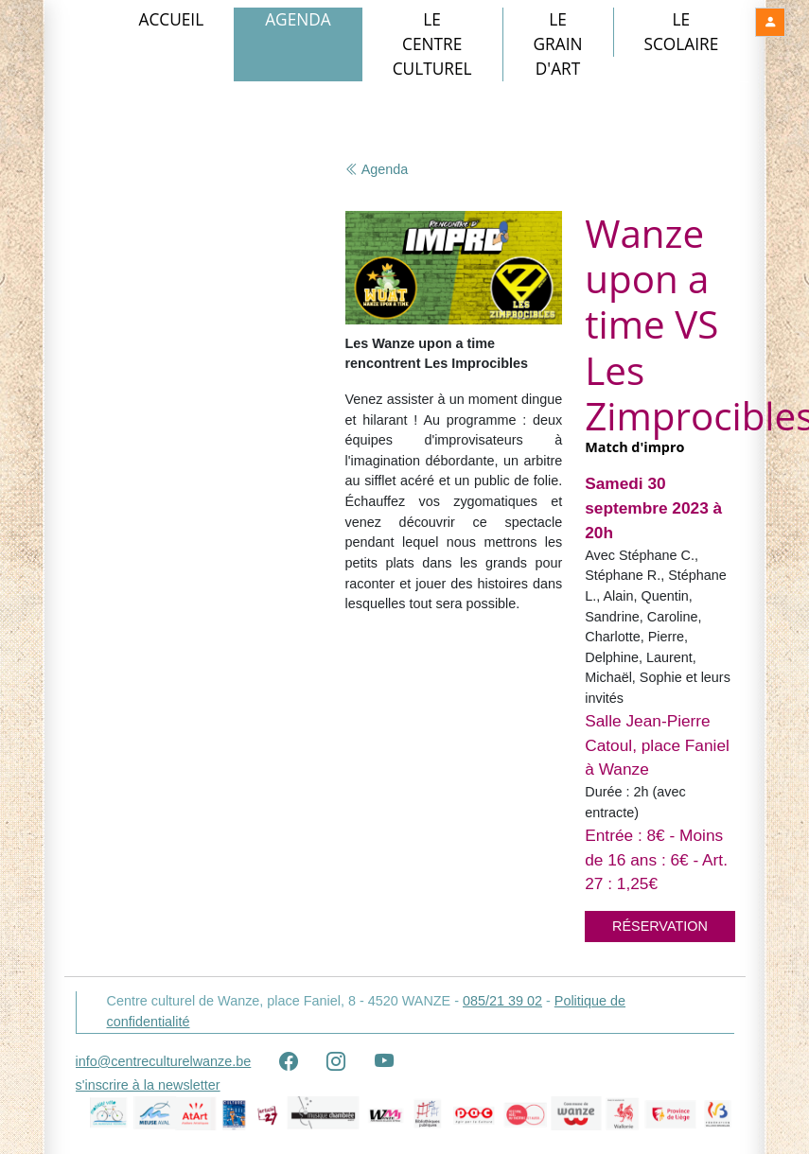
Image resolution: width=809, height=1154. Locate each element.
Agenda (298, 19)
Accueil (171, 19)
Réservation (660, 926)
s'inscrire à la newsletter (148, 1085)
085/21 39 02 (502, 1000)
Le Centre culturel (432, 44)
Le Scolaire (681, 32)
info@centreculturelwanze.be (164, 1061)
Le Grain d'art (558, 44)
